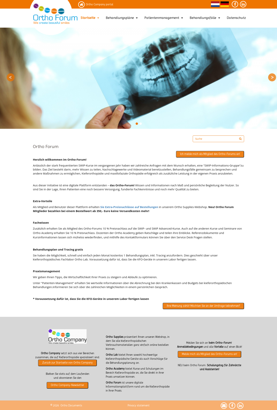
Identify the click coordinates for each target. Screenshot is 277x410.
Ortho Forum (113, 382)
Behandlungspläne (122, 18)
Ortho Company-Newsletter (67, 385)
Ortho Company (50, 353)
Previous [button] (11, 77)
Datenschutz (236, 18)
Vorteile (218, 346)
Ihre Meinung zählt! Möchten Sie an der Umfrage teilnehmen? (203, 306)
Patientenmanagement (164, 18)
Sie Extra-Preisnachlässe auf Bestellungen (129, 207)
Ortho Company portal (99, 4)
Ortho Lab (112, 354)
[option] (138, 78)
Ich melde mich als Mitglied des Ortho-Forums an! (210, 154)
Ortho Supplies (114, 337)
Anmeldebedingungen (190, 346)
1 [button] (137, 124)
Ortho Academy (115, 368)
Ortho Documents (71, 405)
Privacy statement (139, 405)
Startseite (90, 18)
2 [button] (140, 124)
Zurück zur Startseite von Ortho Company (67, 362)
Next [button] (272, 77)
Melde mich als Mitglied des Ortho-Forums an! (209, 354)
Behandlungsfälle (205, 18)
